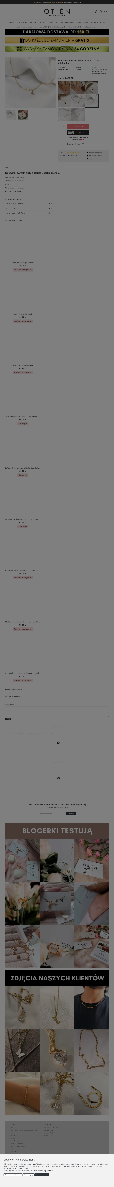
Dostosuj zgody (28, 1175)
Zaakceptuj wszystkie (42, 1175)
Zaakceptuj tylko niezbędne (13, 1175)
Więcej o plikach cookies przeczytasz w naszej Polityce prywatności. (28, 1171)
